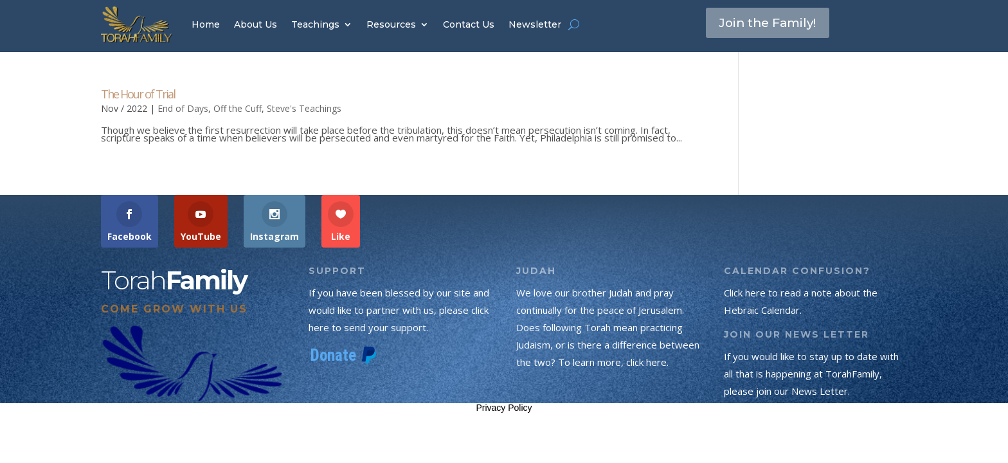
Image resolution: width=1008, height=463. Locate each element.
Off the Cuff (237, 108)
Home (206, 24)
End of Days (183, 108)
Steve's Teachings (304, 108)
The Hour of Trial (138, 94)
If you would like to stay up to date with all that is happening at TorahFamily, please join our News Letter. (811, 373)
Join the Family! (772, 24)
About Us (255, 24)
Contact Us (468, 24)
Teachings (315, 24)
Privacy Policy (504, 408)
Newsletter (535, 24)
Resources (391, 24)
